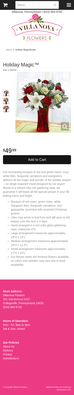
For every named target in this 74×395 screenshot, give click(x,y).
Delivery (8, 350)
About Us (8, 346)
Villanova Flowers (37, 27)
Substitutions (11, 358)
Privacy (7, 354)
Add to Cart (37, 160)
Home (9, 49)
